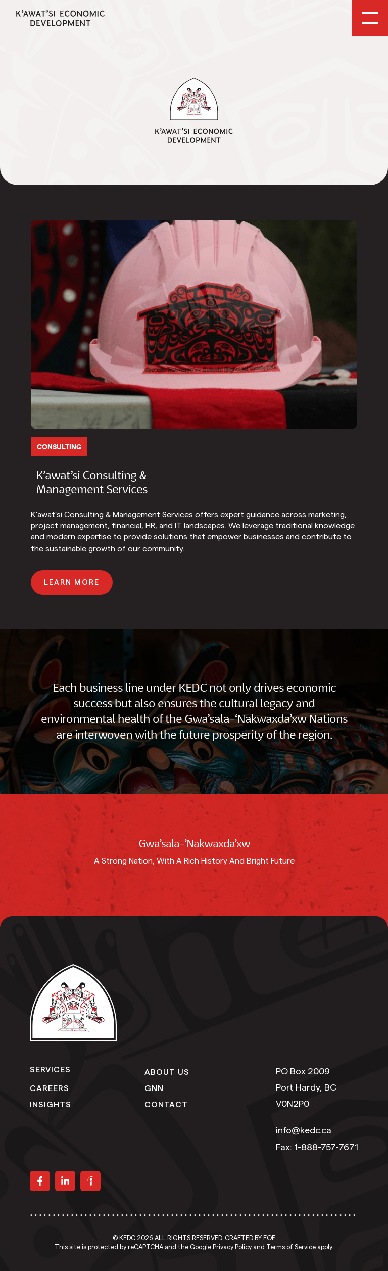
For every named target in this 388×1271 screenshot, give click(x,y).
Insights (50, 1104)
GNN (154, 1087)
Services (50, 1069)
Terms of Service (291, 1247)
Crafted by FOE (250, 1238)
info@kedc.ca (303, 1130)
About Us (166, 1071)
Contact (166, 1104)
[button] (72, 582)
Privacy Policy (232, 1247)
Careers (49, 1087)
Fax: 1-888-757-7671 (317, 1147)
